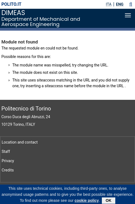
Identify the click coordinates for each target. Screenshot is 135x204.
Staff (6, 151)
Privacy (8, 161)
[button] (131, 4)
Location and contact (20, 142)
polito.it (11, 4)
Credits (8, 170)
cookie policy (86, 201)
